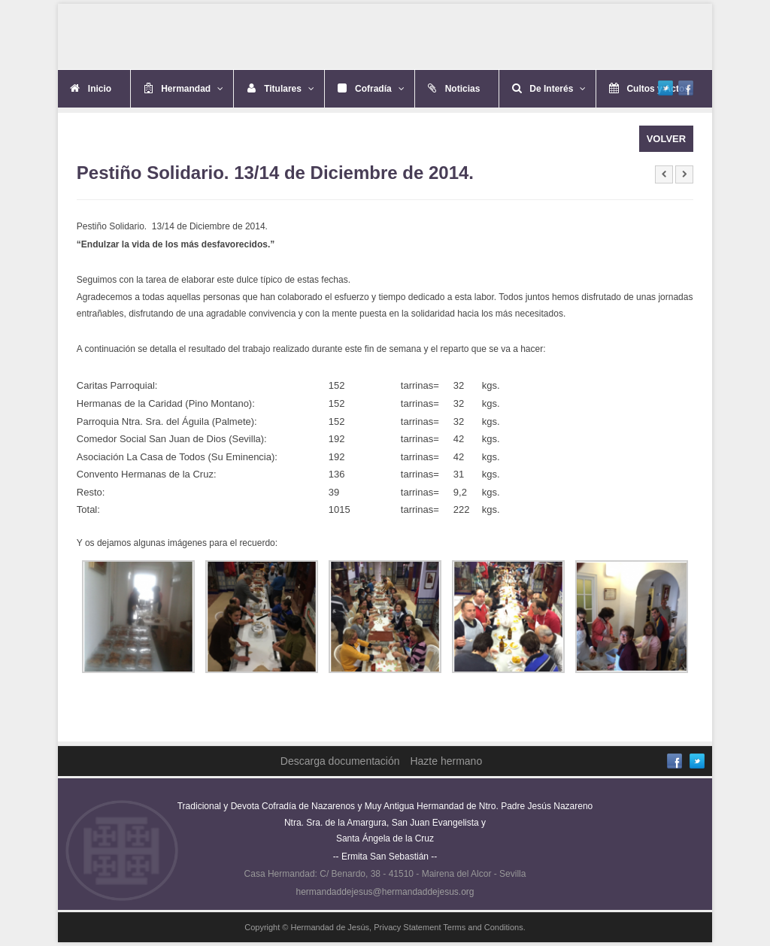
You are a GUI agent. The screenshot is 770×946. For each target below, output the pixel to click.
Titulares (289, 88)
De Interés (557, 88)
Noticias (462, 88)
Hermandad (192, 88)
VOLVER (667, 138)
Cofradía (380, 88)
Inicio (99, 88)
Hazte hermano (446, 761)
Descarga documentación (340, 761)
